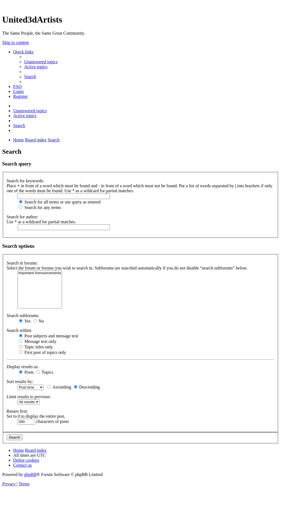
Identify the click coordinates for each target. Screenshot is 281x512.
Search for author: (22, 216)
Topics (44, 372)
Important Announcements (40, 273)
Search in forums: (22, 263)
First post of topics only (42, 352)
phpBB (30, 474)
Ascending (59, 387)
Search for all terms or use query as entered (59, 202)
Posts (26, 372)
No (38, 321)
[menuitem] (41, 61)
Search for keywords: (25, 180)
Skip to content (15, 42)
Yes (25, 321)
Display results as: (23, 366)
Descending (87, 387)
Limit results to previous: (29, 396)
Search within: (19, 330)
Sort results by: (20, 381)
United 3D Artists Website (140, 5)
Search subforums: (23, 315)
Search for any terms (40, 207)
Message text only (37, 341)
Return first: (17, 411)
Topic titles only (36, 347)
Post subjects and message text (48, 336)
